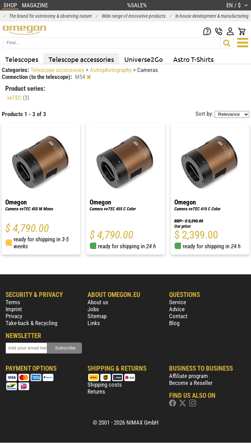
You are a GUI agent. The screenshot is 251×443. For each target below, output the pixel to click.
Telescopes (21, 59)
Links (93, 323)
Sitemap (97, 316)
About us (97, 302)
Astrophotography (111, 69)
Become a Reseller (190, 382)
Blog (174, 323)
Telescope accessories (81, 59)
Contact (178, 316)
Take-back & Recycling (31, 323)
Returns (96, 391)
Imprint (14, 309)
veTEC (18, 97)
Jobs (93, 309)
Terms (13, 302)
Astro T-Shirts (193, 59)
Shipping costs (104, 384)
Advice (177, 309)
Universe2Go (143, 59)
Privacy (14, 316)
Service (177, 302)
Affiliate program (188, 375)
